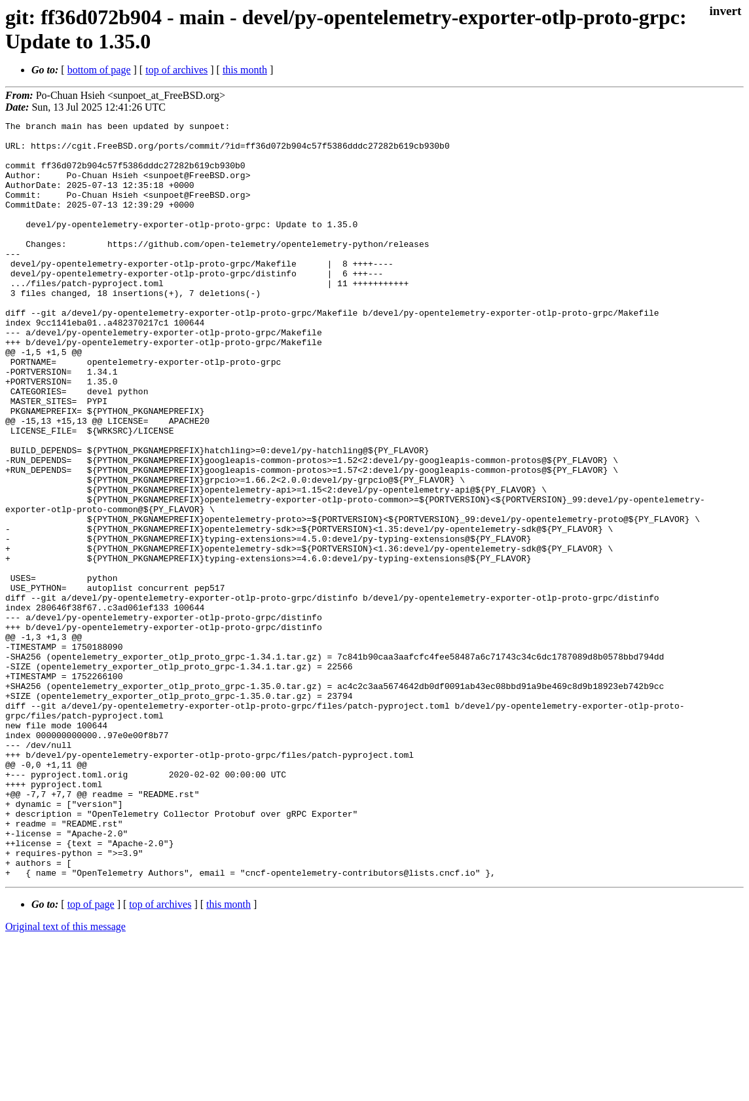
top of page (91, 1055)
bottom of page (99, 69)
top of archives (176, 69)
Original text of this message (65, 1077)
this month (245, 69)
